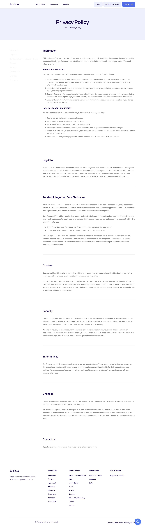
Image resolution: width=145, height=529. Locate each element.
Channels (55, 4)
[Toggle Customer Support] (138, 522)
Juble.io (14, 4)
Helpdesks (41, 4)
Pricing (66, 4)
